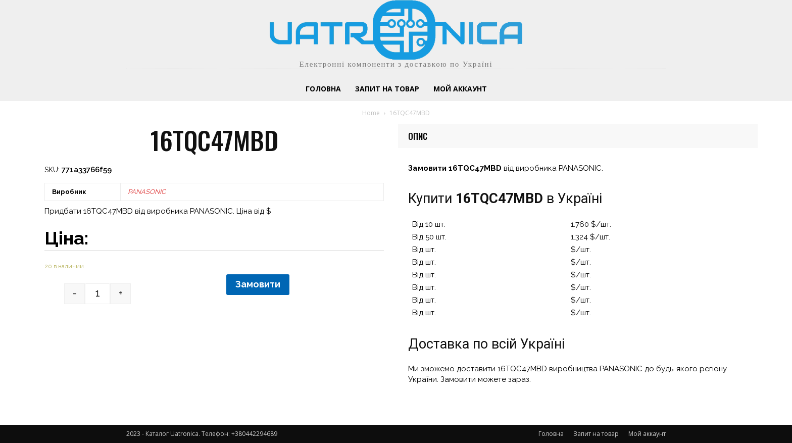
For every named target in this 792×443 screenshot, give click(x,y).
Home (371, 113)
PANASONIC (147, 191)
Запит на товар (596, 433)
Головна (551, 433)
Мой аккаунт (647, 433)
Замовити (257, 284)
